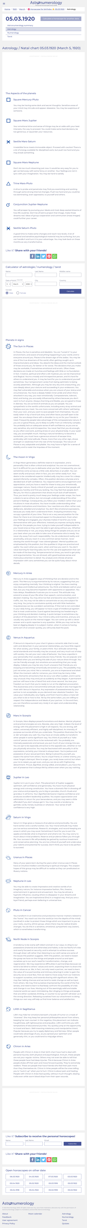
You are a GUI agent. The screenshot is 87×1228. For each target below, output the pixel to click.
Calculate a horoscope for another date (61, 19)
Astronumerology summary (20, 25)
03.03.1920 (72, 1177)
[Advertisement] (43, 74)
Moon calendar (35, 1214)
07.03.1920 (53, 1177)
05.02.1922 (72, 1190)
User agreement (10, 1220)
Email (46, 1140)
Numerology (13, 33)
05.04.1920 (14, 1183)
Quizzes (65, 1223)
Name (8, 271)
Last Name (39, 271)
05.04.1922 (34, 1190)
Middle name (64, 271)
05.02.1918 (53, 1190)
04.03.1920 (34, 1177)
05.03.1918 (53, 1183)
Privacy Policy (8, 1223)
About (5, 1214)
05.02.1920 (34, 1183)
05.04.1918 (14, 1190)
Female (23, 293)
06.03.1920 (14, 1177)
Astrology (11, 29)
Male (11, 293)
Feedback (6, 1217)
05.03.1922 (72, 1183)
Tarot (9, 36)
